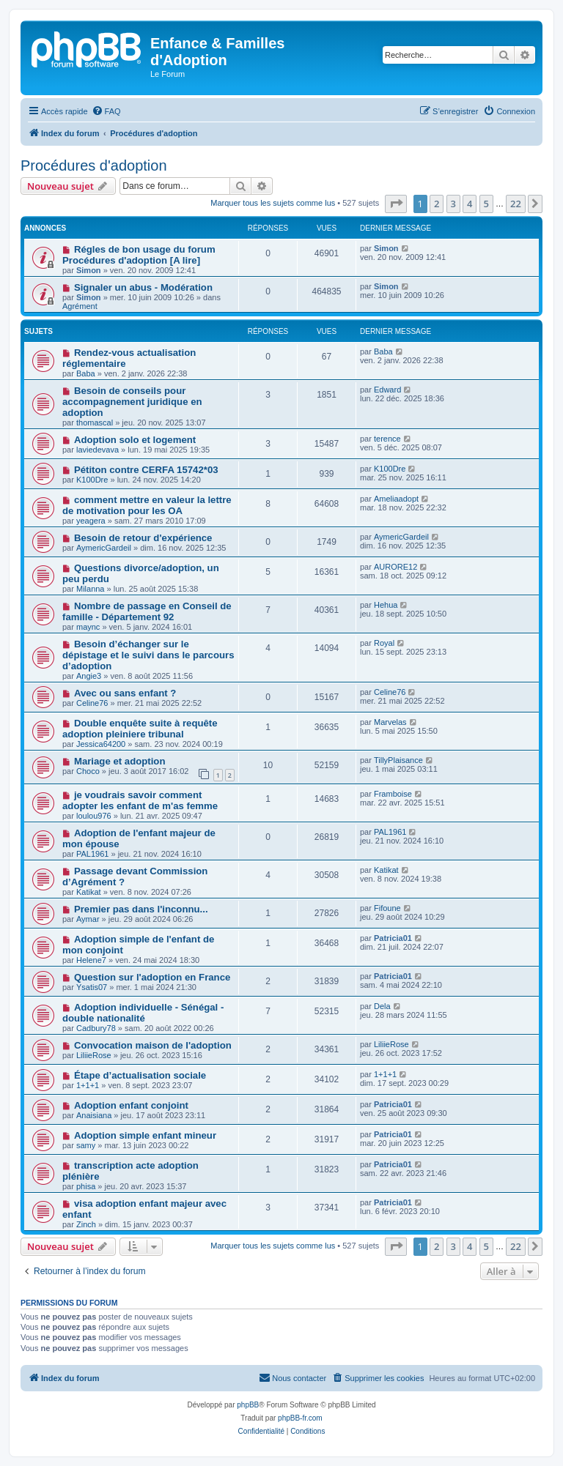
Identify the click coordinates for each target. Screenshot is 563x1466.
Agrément (79, 306)
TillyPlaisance (398, 760)
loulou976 (93, 815)
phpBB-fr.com (300, 1418)
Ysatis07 (91, 987)
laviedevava (97, 449)
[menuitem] (106, 111)
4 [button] (469, 203)
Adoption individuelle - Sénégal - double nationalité (143, 1013)
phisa (85, 1186)
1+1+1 (87, 1085)
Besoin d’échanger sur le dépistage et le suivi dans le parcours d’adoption (148, 655)
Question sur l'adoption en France (152, 977)
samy (85, 1145)
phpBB (248, 1405)
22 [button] (515, 203)
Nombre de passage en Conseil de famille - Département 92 (147, 611)
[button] (396, 203)
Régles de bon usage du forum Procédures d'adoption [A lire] (139, 255)
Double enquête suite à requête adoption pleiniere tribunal (140, 729)
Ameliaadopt (396, 498)
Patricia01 (393, 938)
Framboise (393, 793)
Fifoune (387, 908)
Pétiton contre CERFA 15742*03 (146, 469)
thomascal (94, 422)
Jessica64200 (100, 744)
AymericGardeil (103, 547)
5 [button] (486, 203)
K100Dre (92, 479)
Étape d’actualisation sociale (140, 1075)
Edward (387, 389)
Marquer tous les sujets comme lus (272, 202)
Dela (382, 1006)
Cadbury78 (96, 1028)
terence (387, 438)
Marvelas (390, 722)
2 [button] (436, 203)
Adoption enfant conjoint (131, 1105)
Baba (85, 373)
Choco (88, 771)
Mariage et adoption (120, 761)
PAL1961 (92, 853)
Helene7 (91, 960)
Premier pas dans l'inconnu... (141, 909)
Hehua (385, 604)
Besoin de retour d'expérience (143, 537)
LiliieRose (93, 1055)
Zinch (86, 1224)
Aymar (88, 919)
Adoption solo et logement (135, 439)
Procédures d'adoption (94, 165)
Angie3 (88, 675)
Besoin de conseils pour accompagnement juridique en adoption (132, 401)
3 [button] (453, 203)
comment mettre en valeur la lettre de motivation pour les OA (147, 505)
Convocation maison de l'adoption (153, 1045)
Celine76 (92, 703)
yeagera (91, 520)
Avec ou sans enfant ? (125, 693)
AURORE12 (395, 566)
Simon (88, 270)
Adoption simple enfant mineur (145, 1135)
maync (88, 626)
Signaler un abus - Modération (143, 287)
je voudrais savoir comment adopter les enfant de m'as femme (140, 800)
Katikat (88, 892)
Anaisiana (93, 1115)
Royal (384, 643)
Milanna (90, 588)
